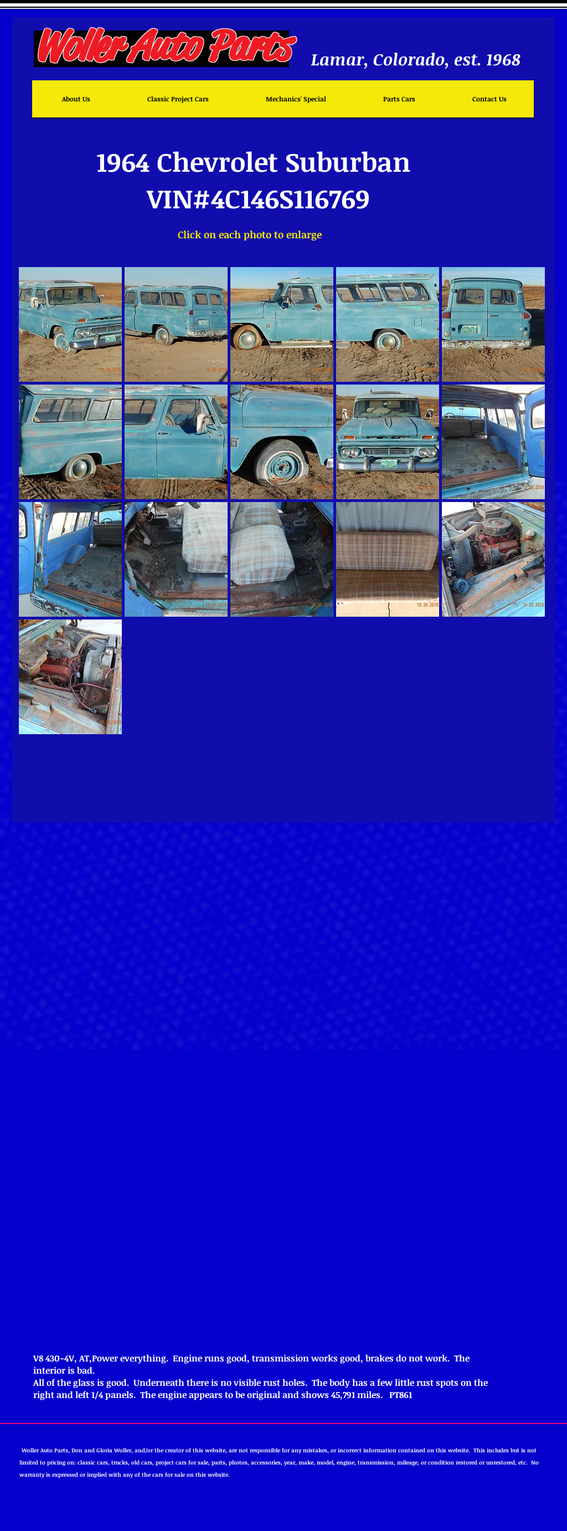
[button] (70, 324)
